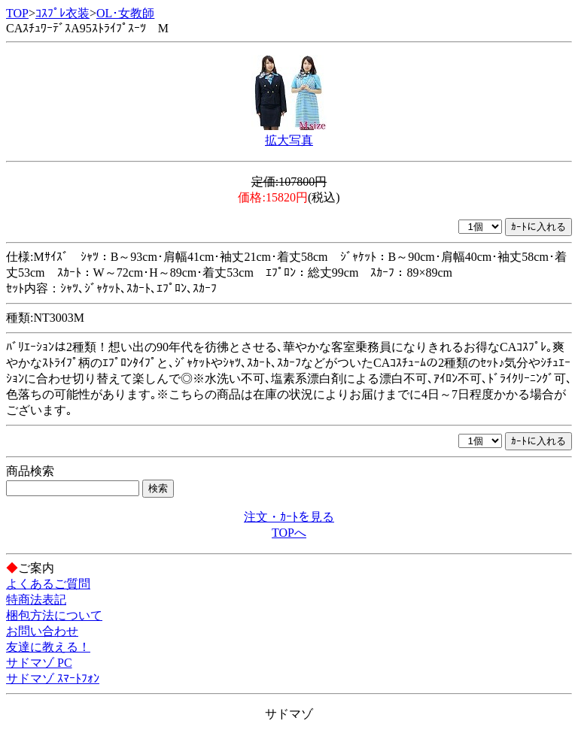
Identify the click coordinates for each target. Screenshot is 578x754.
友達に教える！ (48, 646)
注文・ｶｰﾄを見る (289, 516)
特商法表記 (36, 599)
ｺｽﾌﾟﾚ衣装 (62, 13)
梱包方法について (54, 615)
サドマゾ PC (39, 662)
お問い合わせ (42, 631)
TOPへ (289, 532)
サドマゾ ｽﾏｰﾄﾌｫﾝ (52, 678)
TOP (17, 13)
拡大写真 (289, 140)
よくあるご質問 (48, 583)
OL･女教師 (125, 13)
